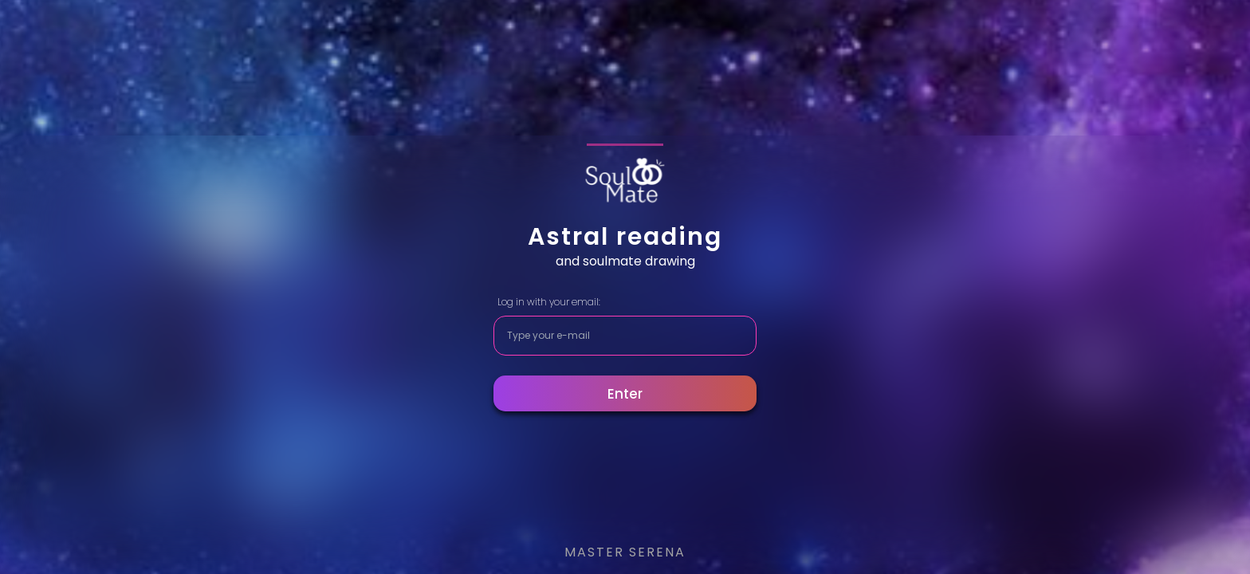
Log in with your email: (548, 302)
